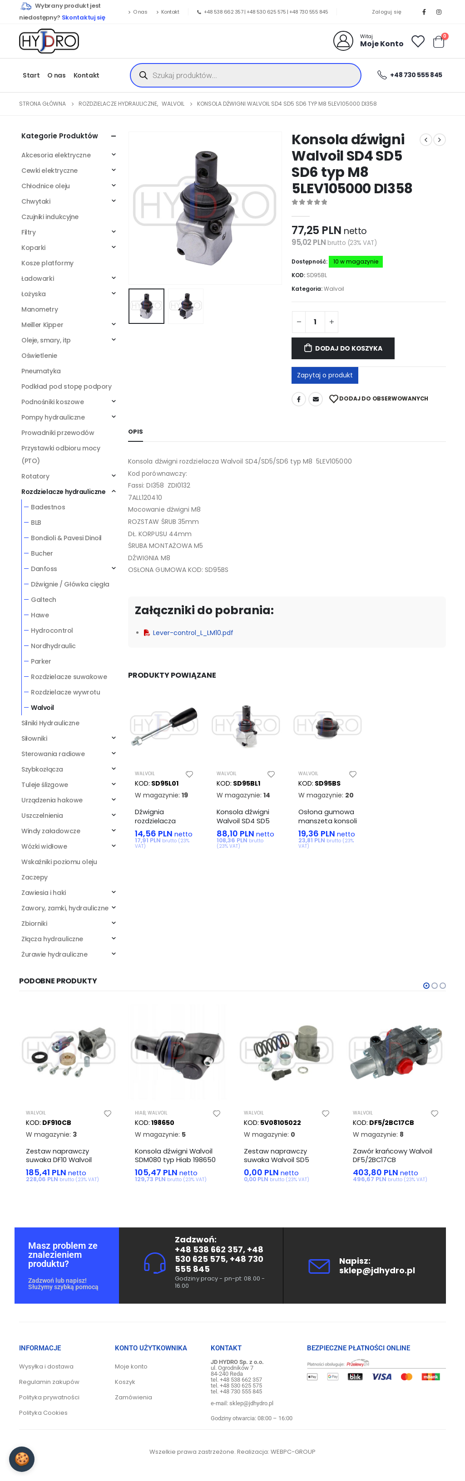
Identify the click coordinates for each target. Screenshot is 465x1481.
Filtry (28, 232)
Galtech (43, 599)
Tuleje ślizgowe (44, 784)
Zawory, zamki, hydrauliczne (65, 908)
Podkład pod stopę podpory (66, 386)
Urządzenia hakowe (52, 800)
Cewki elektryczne (49, 170)
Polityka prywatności (49, 1397)
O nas (137, 11)
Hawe (40, 615)
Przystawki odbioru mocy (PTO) (60, 454)
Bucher (42, 553)
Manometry (39, 309)
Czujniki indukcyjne (50, 216)
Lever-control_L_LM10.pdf (188, 632)
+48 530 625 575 (266, 11)
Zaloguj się (387, 11)
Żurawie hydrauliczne (54, 954)
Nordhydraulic (53, 645)
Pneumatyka (41, 371)
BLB (36, 522)
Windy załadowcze (50, 831)
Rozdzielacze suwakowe (69, 676)
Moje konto (131, 1366)
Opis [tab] (135, 431)
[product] (164, 726)
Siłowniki (34, 738)
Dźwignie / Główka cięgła (70, 584)
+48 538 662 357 (223, 11)
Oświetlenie (39, 355)
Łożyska (33, 293)
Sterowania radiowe (52, 753)
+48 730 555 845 (308, 11)
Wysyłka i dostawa (46, 1366)
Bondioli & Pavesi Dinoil (66, 538)
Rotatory (35, 476)
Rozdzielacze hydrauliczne (63, 491)
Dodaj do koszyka (348, 348)
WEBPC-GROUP (293, 1451)
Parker (41, 661)
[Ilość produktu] (315, 322)
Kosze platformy (47, 263)
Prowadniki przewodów (57, 432)
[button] (426, 985)
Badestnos (48, 507)
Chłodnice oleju (45, 186)
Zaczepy (34, 877)
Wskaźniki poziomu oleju (59, 861)
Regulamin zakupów (49, 1382)
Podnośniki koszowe (52, 401)
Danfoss (44, 568)
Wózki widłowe (44, 846)
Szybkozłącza (42, 769)
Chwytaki (35, 201)
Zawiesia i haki (43, 892)
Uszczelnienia (42, 815)
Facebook (299, 399)
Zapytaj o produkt (325, 375)
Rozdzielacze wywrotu (65, 692)
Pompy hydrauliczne (52, 417)
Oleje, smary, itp (46, 340)
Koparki (33, 247)
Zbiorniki (34, 923)
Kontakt (167, 11)
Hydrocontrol (52, 630)
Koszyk (125, 1382)
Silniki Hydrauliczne (50, 723)
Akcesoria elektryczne (55, 155)
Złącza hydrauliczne (52, 938)
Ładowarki (37, 278)
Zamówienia (133, 1397)
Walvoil (334, 289)
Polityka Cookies (43, 1412)
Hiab (140, 1113)
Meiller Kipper (42, 324)
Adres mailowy (315, 399)
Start (31, 75)
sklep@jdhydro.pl (377, 1270)
